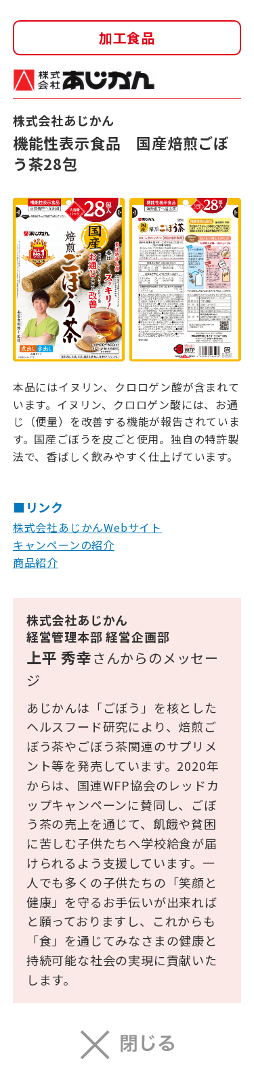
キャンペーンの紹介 (63, 545)
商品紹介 (35, 562)
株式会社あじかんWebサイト (87, 527)
